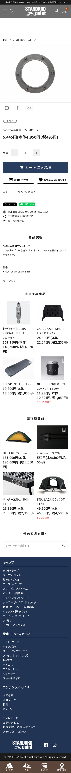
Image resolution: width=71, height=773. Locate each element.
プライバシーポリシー (15, 731)
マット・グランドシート (16, 598)
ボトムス (8, 665)
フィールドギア (11, 678)
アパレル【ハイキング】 (16, 655)
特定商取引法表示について (19, 727)
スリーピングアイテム (15, 589)
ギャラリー (9, 709)
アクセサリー (10, 669)
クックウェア (10, 674)
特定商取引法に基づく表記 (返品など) (25, 211)
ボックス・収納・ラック (16, 611)
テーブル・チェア (12, 584)
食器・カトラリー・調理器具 (19, 607)
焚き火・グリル (11, 579)
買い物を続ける (13, 220)
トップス (7, 660)
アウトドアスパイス (14, 625)
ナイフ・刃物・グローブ (16, 616)
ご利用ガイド (10, 718)
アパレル (8, 620)
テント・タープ (11, 570)
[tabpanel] (35, 74)
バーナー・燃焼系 (13, 593)
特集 (5, 704)
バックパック (10, 646)
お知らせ (8, 695)
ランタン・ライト (12, 575)
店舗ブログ (9, 700)
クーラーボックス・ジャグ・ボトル (22, 602)
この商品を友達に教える (18, 216)
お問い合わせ (18, 180)
